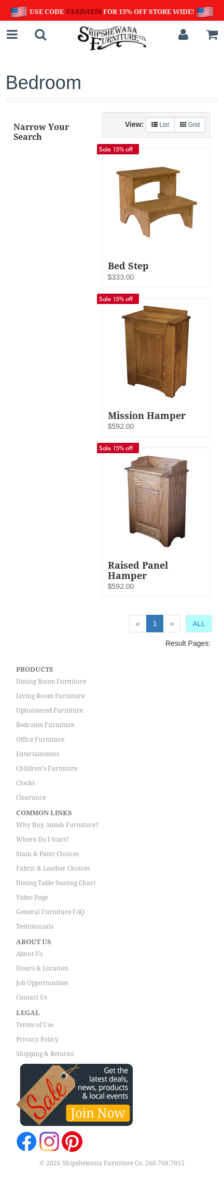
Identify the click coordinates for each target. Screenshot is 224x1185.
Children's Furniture (46, 768)
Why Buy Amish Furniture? (57, 825)
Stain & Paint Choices (47, 854)
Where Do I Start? (42, 839)
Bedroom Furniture (45, 725)
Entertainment (37, 754)
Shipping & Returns (45, 1054)
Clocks (25, 783)
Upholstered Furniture (49, 710)
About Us (29, 954)
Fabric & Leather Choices (53, 868)
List (160, 124)
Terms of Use (34, 1025)
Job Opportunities (42, 983)
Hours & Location (42, 968)
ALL (198, 623)
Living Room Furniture (50, 696)
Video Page (32, 897)
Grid (190, 124)
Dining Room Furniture (51, 681)
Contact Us (31, 997)
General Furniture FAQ (50, 912)
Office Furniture (40, 739)
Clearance (31, 797)
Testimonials (34, 926)
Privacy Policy (37, 1039)
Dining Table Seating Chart (55, 883)
